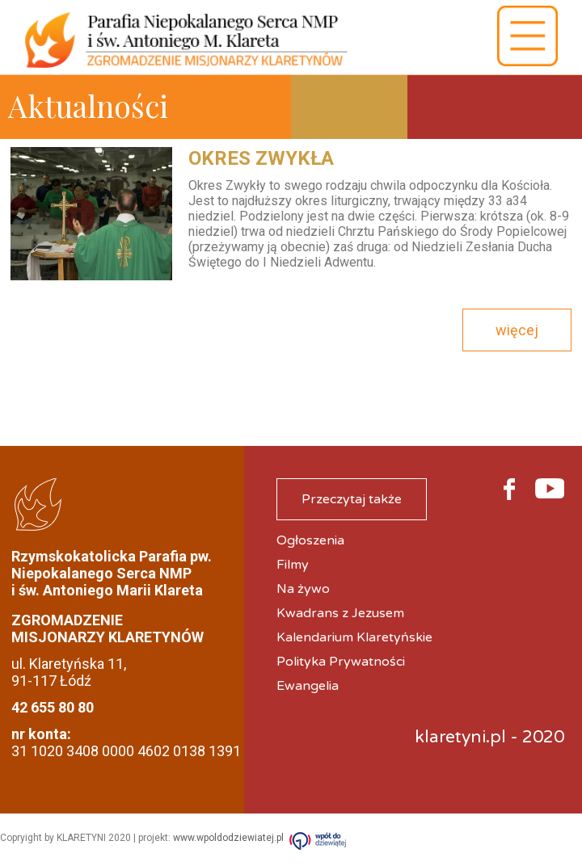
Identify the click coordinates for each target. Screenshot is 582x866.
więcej (517, 330)
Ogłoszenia (310, 540)
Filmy (292, 565)
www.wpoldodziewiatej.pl (228, 837)
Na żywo (303, 589)
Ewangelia (307, 686)
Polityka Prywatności (340, 662)
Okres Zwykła (261, 158)
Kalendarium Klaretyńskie (354, 637)
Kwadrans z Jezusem (340, 613)
